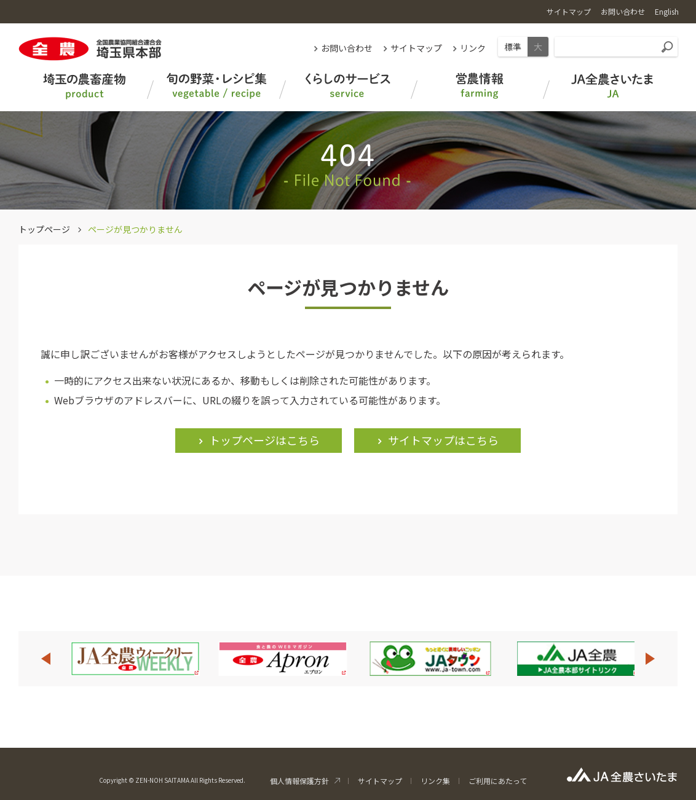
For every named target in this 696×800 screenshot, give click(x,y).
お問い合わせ (347, 48)
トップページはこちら (264, 440)
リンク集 (435, 780)
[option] (135, 658)
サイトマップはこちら (443, 440)
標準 (512, 47)
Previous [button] (45, 658)
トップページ (44, 229)
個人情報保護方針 (299, 780)
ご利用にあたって (498, 780)
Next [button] (650, 658)
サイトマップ (416, 48)
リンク (473, 48)
